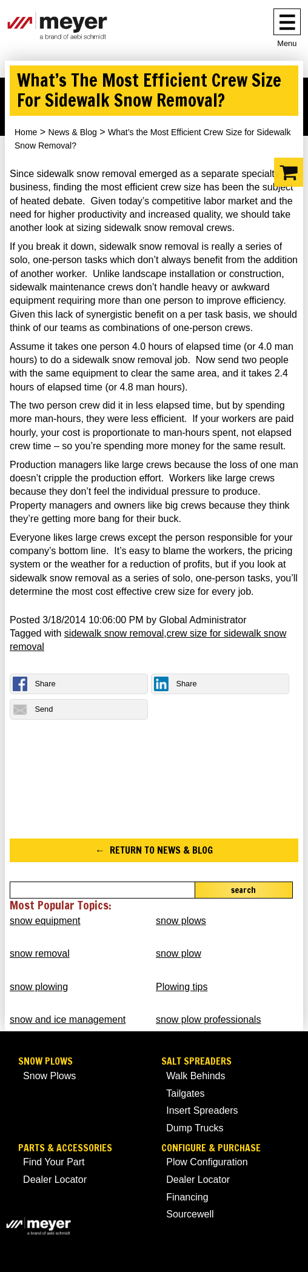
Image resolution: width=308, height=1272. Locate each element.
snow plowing (39, 987)
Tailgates (185, 1093)
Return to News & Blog (161, 850)
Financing (187, 1197)
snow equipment (45, 921)
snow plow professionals (208, 1019)
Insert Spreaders (202, 1110)
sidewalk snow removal (114, 633)
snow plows (181, 921)
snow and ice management (68, 1019)
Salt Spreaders (196, 1061)
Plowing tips (181, 987)
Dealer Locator (55, 1179)
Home (26, 132)
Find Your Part (53, 1162)
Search (243, 890)
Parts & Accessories (65, 1148)
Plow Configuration (206, 1162)
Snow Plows (45, 1061)
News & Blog (73, 132)
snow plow (178, 953)
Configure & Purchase (211, 1148)
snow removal (40, 953)
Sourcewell (189, 1214)
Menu (286, 43)
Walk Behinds (195, 1076)
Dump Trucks (194, 1128)
